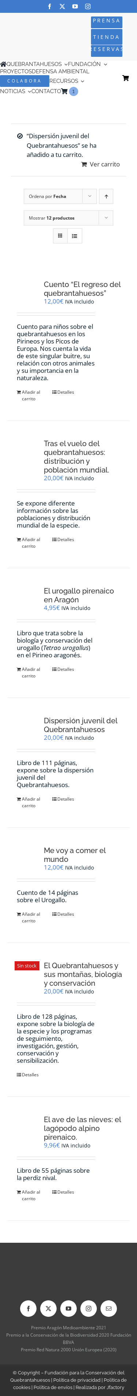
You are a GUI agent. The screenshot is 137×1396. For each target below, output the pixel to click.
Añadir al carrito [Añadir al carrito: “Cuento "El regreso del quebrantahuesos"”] (31, 395)
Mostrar (52, 218)
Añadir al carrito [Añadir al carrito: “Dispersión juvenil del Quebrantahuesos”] (31, 802)
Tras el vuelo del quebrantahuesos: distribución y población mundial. (76, 456)
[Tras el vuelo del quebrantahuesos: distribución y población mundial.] (27, 451)
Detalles (65, 392)
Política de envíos (53, 1387)
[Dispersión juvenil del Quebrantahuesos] (27, 727)
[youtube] (75, 6)
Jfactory (115, 1387)
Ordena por (47, 196)
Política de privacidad (76, 1380)
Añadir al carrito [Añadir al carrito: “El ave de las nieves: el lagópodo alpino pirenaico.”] (31, 1195)
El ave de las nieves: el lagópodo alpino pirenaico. (82, 1128)
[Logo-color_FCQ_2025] (23, 31)
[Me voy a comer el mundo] (27, 856)
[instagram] (88, 6)
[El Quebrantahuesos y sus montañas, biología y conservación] (27, 973)
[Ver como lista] (75, 236)
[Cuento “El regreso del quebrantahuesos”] (27, 289)
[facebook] (49, 6)
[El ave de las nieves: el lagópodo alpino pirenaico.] (27, 1124)
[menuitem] (81, 91)
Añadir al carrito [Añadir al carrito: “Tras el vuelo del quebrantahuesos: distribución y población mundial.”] (31, 542)
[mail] (108, 1308)
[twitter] (62, 6)
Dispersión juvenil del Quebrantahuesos (80, 725)
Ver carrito (105, 164)
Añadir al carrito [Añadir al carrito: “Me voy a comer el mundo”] (31, 917)
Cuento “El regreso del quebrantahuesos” (82, 289)
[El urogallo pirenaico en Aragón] (27, 599)
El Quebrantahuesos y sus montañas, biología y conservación (83, 974)
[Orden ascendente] (106, 196)
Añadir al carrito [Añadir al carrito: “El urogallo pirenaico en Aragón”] (31, 672)
